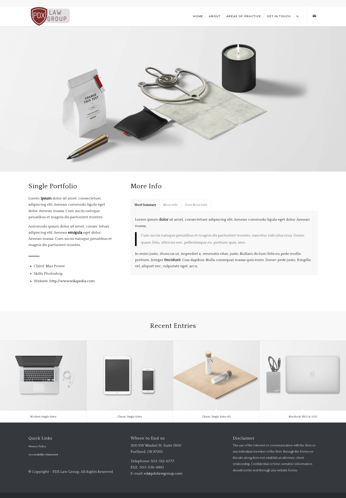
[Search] (297, 16)
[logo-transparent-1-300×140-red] (49, 16)
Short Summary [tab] (145, 205)
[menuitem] (198, 16)
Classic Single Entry (129, 416)
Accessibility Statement (43, 454)
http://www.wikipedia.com (72, 281)
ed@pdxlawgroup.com (163, 473)
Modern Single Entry (43, 416)
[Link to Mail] (314, 16)
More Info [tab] (170, 205)
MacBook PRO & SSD (303, 416)
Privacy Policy (37, 446)
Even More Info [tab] (196, 205)
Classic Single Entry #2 (216, 416)
